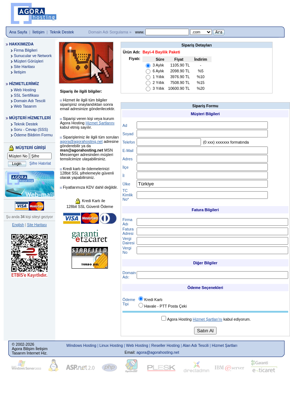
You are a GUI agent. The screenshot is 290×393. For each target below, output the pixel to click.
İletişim (38, 32)
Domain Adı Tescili (29, 101)
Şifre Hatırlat (40, 163)
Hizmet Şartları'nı (207, 319)
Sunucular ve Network (33, 55)
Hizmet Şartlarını (100, 123)
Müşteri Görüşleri (28, 61)
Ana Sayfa (18, 32)
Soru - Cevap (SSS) (31, 129)
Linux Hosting (111, 345)
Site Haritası (24, 66)
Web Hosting (25, 90)
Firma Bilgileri (25, 50)
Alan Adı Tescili (196, 345)
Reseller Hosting (165, 345)
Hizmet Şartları (224, 345)
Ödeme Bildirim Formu (33, 135)
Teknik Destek (62, 32)
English (18, 225)
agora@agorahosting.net (81, 141)
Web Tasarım (25, 106)
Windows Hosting (81, 345)
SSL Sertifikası (26, 95)
